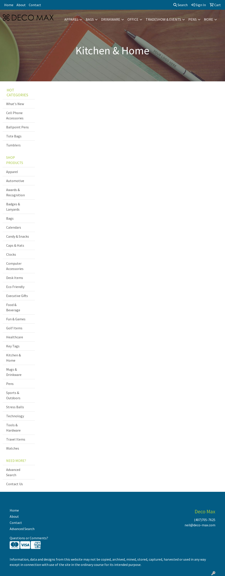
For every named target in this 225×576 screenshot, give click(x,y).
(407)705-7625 (204, 520)
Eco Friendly (15, 286)
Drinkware (110, 19)
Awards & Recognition (15, 192)
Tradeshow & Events (163, 19)
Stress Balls (15, 407)
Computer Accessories (15, 266)
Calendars (13, 227)
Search (180, 5)
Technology (15, 416)
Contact (35, 5)
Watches (12, 448)
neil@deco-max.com (200, 525)
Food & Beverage (13, 307)
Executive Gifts (17, 295)
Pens (192, 19)
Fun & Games (15, 319)
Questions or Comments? (29, 538)
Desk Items (14, 277)
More (208, 19)
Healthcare (14, 337)
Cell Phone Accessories (15, 115)
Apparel (71, 19)
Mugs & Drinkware (14, 372)
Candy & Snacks (17, 236)
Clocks (11, 254)
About (21, 5)
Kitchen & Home (13, 358)
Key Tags (13, 346)
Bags (90, 19)
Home (8, 5)
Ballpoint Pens (17, 127)
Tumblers (13, 145)
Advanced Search (13, 472)
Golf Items (14, 328)
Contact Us (14, 484)
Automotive (15, 181)
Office (132, 19)
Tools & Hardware (13, 427)
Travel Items (15, 439)
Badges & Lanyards (13, 206)
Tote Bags (14, 136)
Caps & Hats (15, 245)
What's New (15, 104)
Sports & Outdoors (13, 395)
